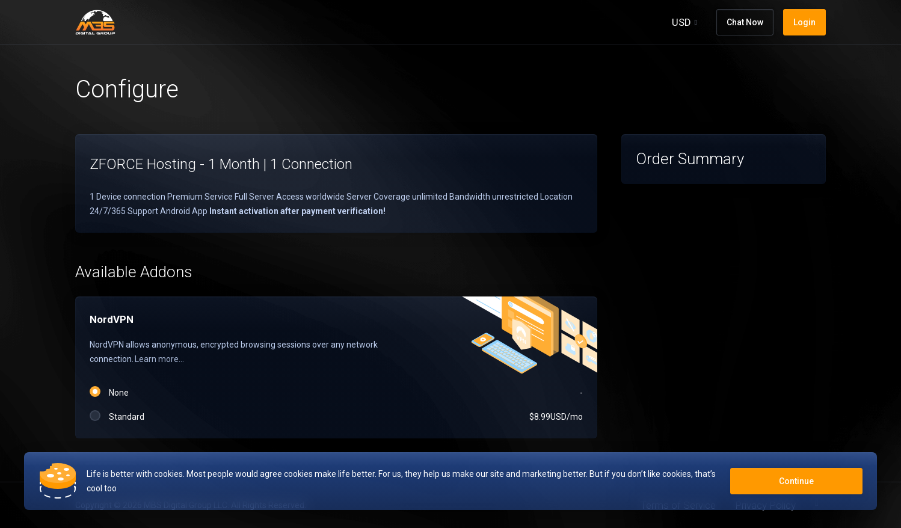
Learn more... (159, 359)
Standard (336, 417)
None (336, 392)
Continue (796, 481)
